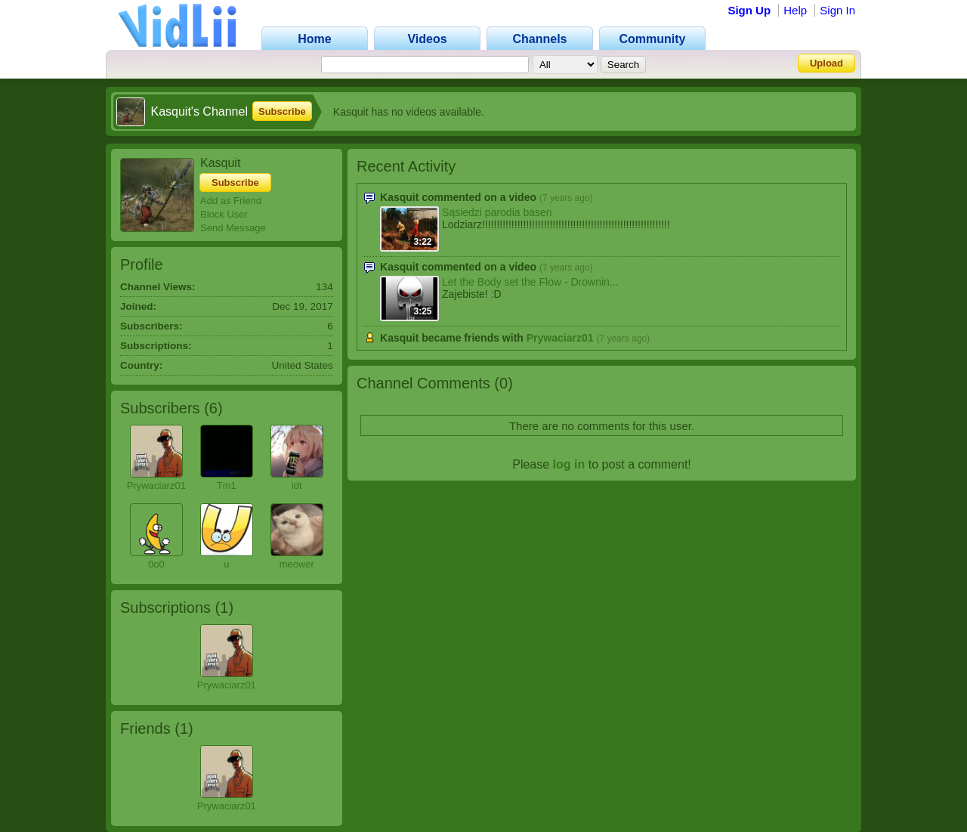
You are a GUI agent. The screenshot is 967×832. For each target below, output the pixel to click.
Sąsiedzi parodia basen (497, 212)
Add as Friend (230, 200)
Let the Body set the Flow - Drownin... (530, 282)
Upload (826, 63)
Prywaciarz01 (156, 485)
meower (297, 564)
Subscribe (282, 111)
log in (569, 464)
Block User (224, 214)
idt (297, 485)
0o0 (156, 564)
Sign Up (749, 10)
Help (795, 10)
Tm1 (226, 485)
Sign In (837, 10)
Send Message (233, 228)
